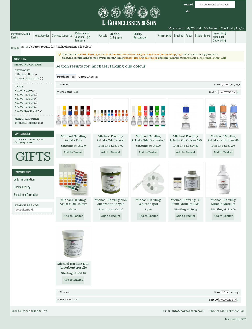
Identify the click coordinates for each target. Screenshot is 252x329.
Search (188, 4)
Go (188, 11)
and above (26, 110)
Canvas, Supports (27, 78)
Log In (240, 28)
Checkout (227, 28)
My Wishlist (194, 28)
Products (66, 76)
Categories (88, 76)
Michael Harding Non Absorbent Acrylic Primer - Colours (111, 203)
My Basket (211, 28)
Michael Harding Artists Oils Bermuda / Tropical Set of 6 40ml (148, 140)
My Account (176, 28)
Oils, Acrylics (24, 74)
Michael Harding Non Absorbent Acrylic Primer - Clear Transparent (73, 269)
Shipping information (26, 195)
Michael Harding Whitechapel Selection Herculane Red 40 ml (148, 205)
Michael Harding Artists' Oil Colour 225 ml (185, 140)
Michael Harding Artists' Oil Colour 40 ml (223, 140)
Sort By (213, 92)
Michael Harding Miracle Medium (223, 201)
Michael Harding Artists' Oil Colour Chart (73, 203)
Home (25, 46)
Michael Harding (26, 122)
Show (217, 84)
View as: (61, 92)
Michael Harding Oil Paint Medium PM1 (186, 201)
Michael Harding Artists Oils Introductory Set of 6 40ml (73, 142)
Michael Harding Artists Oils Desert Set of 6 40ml (111, 140)
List (76, 92)
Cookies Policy (22, 187)
